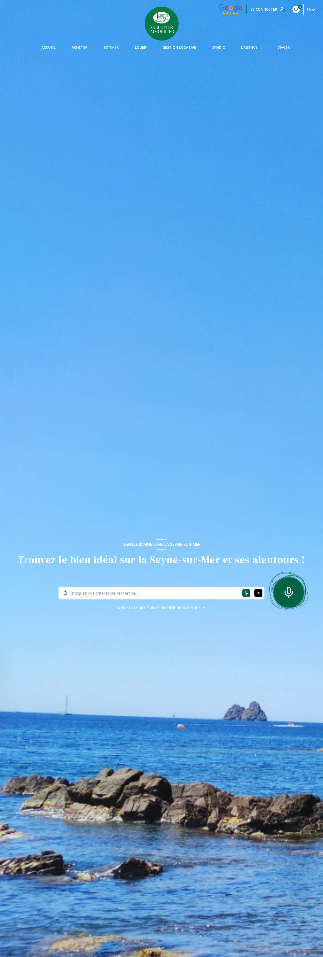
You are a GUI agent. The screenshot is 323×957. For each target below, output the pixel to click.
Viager (284, 47)
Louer (140, 47)
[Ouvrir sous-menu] (262, 47)
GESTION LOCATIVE (179, 47)
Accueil (48, 47)
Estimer (111, 47)
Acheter (80, 47)
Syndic (218, 47)
